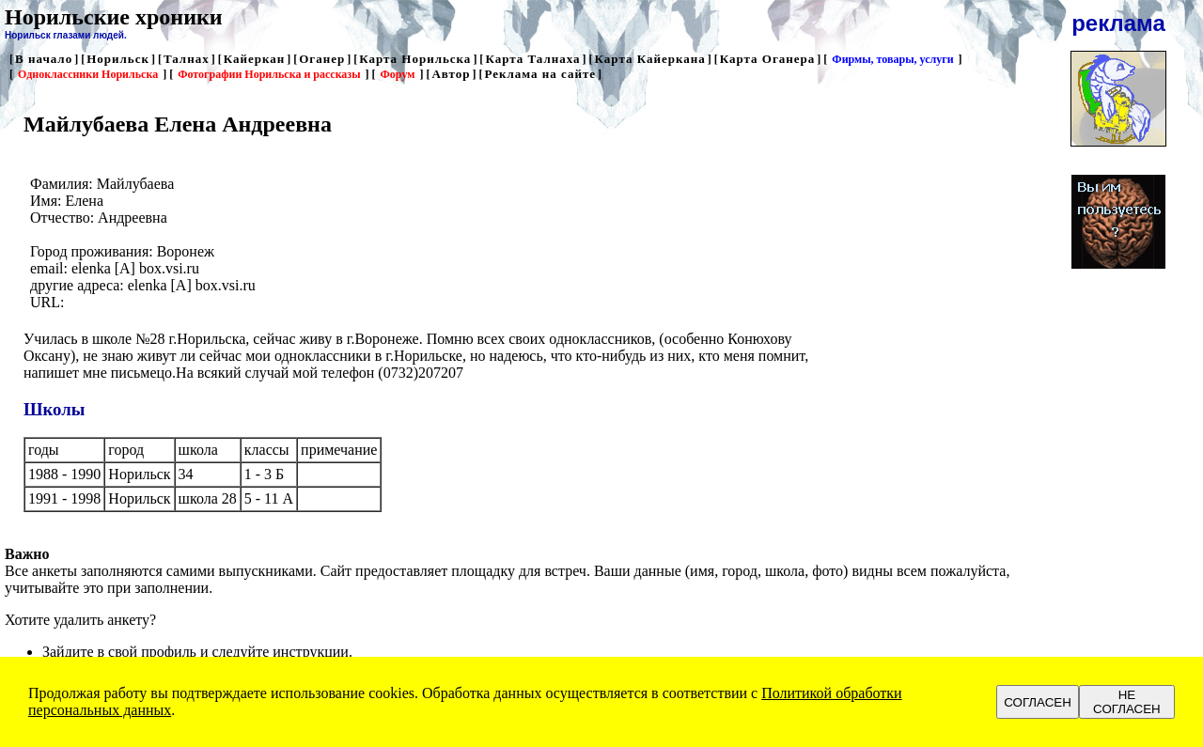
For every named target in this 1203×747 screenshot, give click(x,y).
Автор (450, 74)
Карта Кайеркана (650, 59)
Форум (398, 74)
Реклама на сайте (540, 74)
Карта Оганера (768, 59)
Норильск (117, 59)
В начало (43, 59)
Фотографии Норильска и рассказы (269, 74)
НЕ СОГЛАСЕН (1127, 702)
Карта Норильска (415, 59)
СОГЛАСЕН (1037, 702)
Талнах (187, 59)
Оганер (322, 59)
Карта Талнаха (532, 59)
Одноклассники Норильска (88, 74)
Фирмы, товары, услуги (892, 59)
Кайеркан (255, 59)
